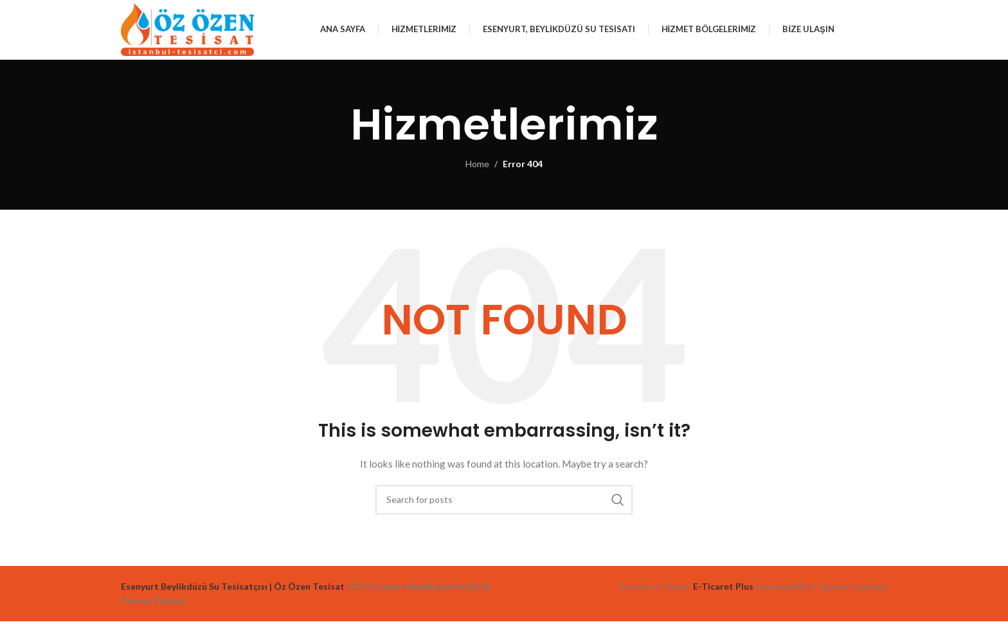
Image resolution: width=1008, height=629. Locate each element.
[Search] (504, 507)
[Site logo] (197, 32)
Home (477, 172)
